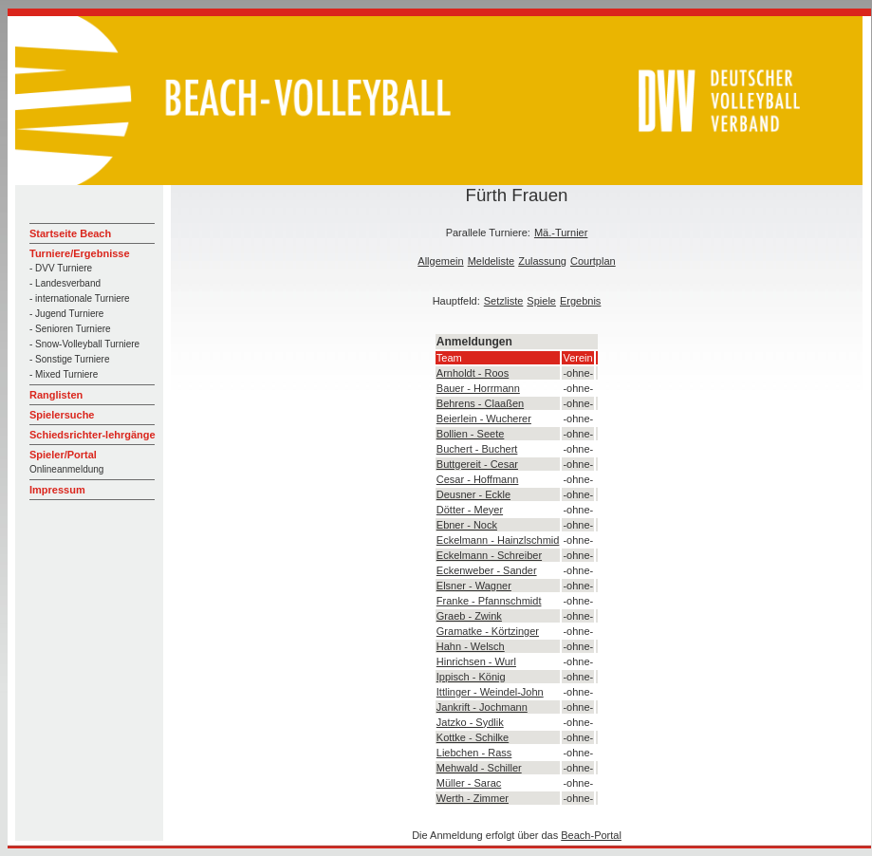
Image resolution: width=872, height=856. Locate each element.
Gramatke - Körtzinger (487, 631)
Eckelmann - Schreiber (489, 555)
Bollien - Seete (470, 433)
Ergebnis (580, 301)
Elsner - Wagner (473, 585)
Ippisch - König (471, 676)
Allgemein (440, 261)
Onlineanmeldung (66, 469)
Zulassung (542, 261)
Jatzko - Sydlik (470, 722)
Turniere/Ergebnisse (79, 253)
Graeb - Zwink (469, 616)
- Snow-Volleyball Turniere (84, 344)
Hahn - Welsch (470, 646)
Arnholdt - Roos (472, 373)
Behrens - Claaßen (480, 403)
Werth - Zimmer (472, 798)
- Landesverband (65, 283)
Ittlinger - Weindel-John (490, 692)
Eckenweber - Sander (486, 570)
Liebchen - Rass (474, 752)
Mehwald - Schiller (479, 767)
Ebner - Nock (466, 524)
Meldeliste (491, 261)
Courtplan (593, 261)
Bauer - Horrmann (478, 388)
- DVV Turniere (60, 268)
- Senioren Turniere (70, 329)
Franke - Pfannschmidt (489, 600)
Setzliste (504, 301)
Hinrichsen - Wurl (476, 661)
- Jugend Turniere (66, 313)
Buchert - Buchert (477, 449)
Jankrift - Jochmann (482, 707)
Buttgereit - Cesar (477, 464)
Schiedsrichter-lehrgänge (92, 434)
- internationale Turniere (79, 298)
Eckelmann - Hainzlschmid (498, 540)
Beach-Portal (591, 835)
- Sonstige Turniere (69, 359)
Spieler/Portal (63, 454)
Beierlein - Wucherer (483, 418)
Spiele (541, 301)
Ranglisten (56, 394)
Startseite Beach (70, 233)
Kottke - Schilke (472, 737)
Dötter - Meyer (469, 509)
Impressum (57, 489)
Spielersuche (61, 414)
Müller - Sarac (468, 783)
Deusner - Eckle (473, 494)
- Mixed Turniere (63, 374)
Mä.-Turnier (560, 232)
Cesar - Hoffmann (477, 479)
